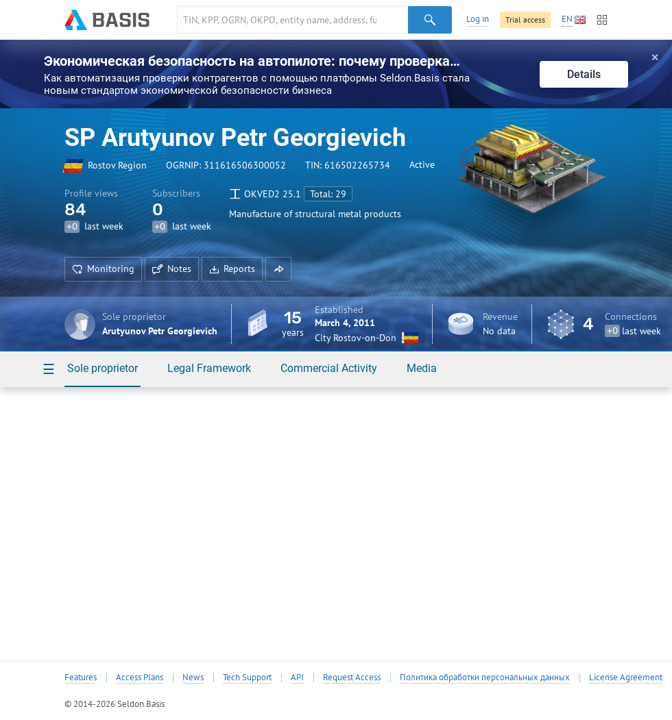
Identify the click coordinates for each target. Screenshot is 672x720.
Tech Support (247, 677)
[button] (278, 269)
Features (80, 677)
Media (422, 368)
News (193, 677)
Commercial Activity (328, 368)
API (297, 677)
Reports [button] (232, 268)
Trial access (525, 19)
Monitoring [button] (103, 268)
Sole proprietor (102, 368)
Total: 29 (328, 194)
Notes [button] (171, 268)
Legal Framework (209, 368)
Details (584, 74)
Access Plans (139, 677)
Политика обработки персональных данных (485, 677)
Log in (477, 19)
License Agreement (625, 677)
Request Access (352, 677)
